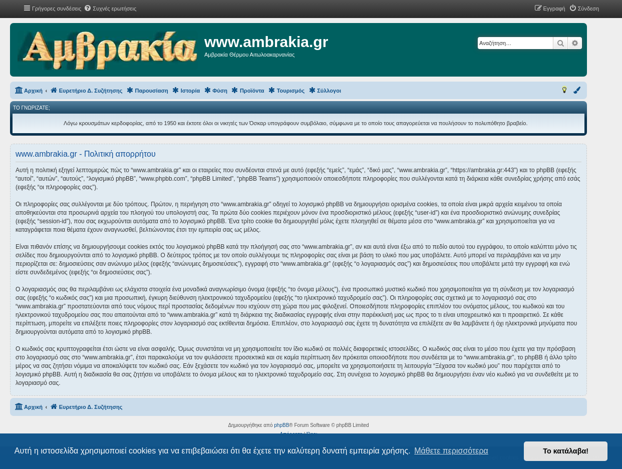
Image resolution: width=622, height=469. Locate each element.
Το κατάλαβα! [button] (565, 451)
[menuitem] (110, 9)
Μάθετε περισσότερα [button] (451, 450)
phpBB (281, 425)
